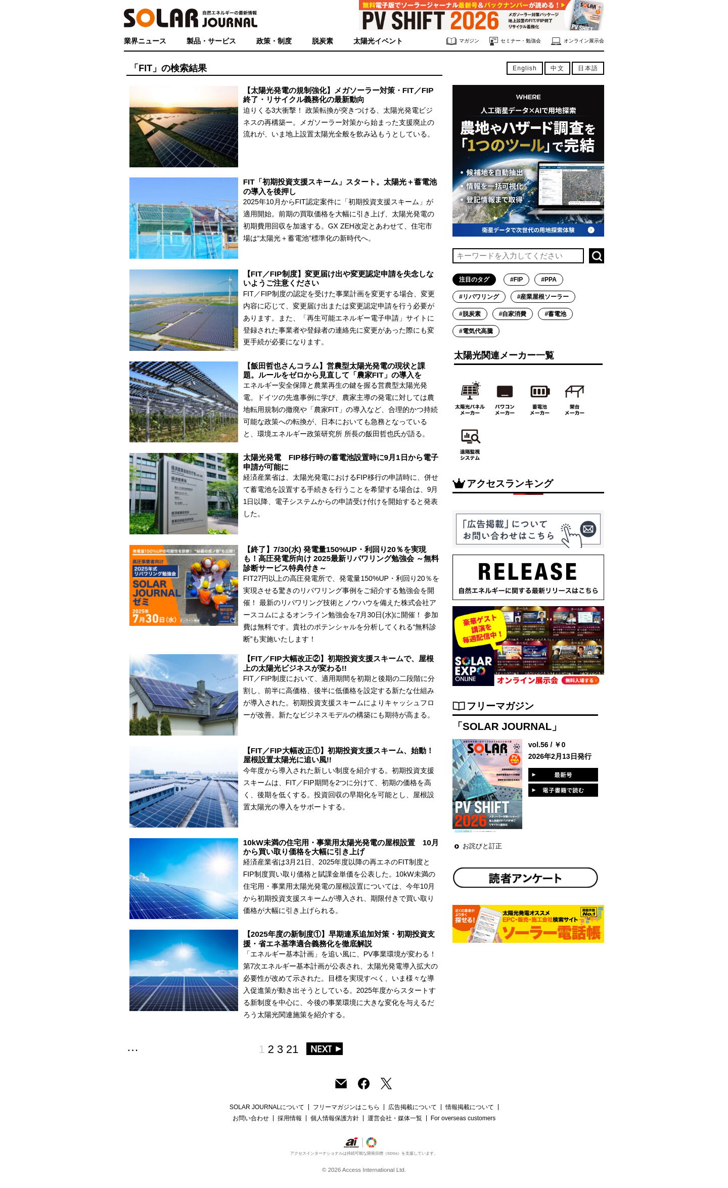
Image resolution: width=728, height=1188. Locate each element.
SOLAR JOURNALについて (267, 1107)
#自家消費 (513, 313)
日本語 (588, 68)
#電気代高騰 (476, 331)
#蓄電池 (555, 313)
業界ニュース (145, 40)
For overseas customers (463, 1118)
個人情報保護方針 (334, 1118)
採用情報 (290, 1118)
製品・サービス (211, 40)
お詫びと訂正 (482, 846)
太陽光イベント (378, 40)
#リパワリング (479, 296)
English (525, 68)
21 (292, 1049)
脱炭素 (322, 40)
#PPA (548, 279)
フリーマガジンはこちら (346, 1107)
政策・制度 (274, 40)
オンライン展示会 (577, 41)
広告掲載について (412, 1107)
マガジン (462, 41)
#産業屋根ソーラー (543, 296)
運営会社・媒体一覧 (395, 1118)
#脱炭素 (470, 313)
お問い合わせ (251, 1118)
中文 (557, 68)
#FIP (516, 279)
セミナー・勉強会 (515, 41)
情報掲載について (469, 1107)
